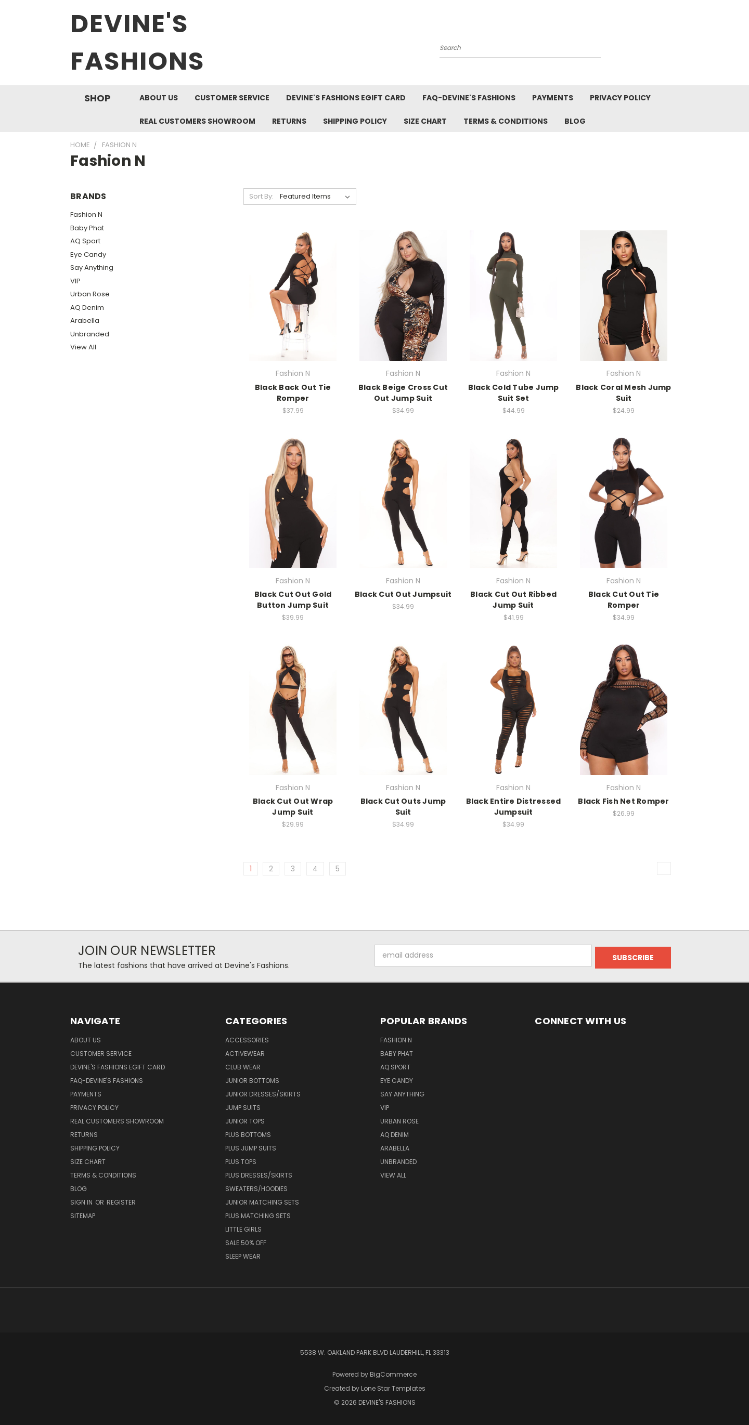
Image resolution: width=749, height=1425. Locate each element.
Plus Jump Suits (250, 1148)
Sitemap (82, 1215)
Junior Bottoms (252, 1080)
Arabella (84, 320)
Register (121, 1202)
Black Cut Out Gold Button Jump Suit (293, 599)
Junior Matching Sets (262, 1202)
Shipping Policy (355, 121)
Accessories (247, 1040)
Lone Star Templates (393, 1388)
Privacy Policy (620, 98)
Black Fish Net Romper (623, 801)
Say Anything (91, 267)
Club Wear (243, 1067)
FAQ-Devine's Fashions (468, 98)
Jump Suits (243, 1107)
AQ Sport (85, 241)
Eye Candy (88, 254)
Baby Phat (87, 228)
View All (83, 347)
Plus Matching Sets (258, 1215)
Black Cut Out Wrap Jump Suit (293, 806)
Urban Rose (90, 294)
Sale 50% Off (245, 1242)
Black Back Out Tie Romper (293, 392)
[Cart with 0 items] (676, 45)
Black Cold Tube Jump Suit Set (513, 392)
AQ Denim (87, 307)
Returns (289, 121)
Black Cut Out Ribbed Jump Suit (513, 599)
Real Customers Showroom (197, 121)
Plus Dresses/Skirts (258, 1175)
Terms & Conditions (505, 121)
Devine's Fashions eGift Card (346, 98)
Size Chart (425, 121)
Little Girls (243, 1229)
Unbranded (89, 334)
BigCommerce (393, 1374)
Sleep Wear (243, 1256)
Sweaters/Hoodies (256, 1188)
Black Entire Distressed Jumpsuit (513, 806)
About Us (158, 98)
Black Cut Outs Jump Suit (403, 806)
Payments (552, 98)
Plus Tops (240, 1161)
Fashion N (86, 214)
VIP (75, 281)
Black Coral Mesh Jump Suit (623, 392)
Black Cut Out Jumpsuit (403, 594)
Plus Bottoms (248, 1134)
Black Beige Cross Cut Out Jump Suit (403, 392)
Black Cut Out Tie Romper (623, 599)
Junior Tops (245, 1121)
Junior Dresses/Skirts (263, 1094)
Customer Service (232, 98)
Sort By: (261, 196)
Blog (575, 121)
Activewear (245, 1053)
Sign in (82, 1202)
